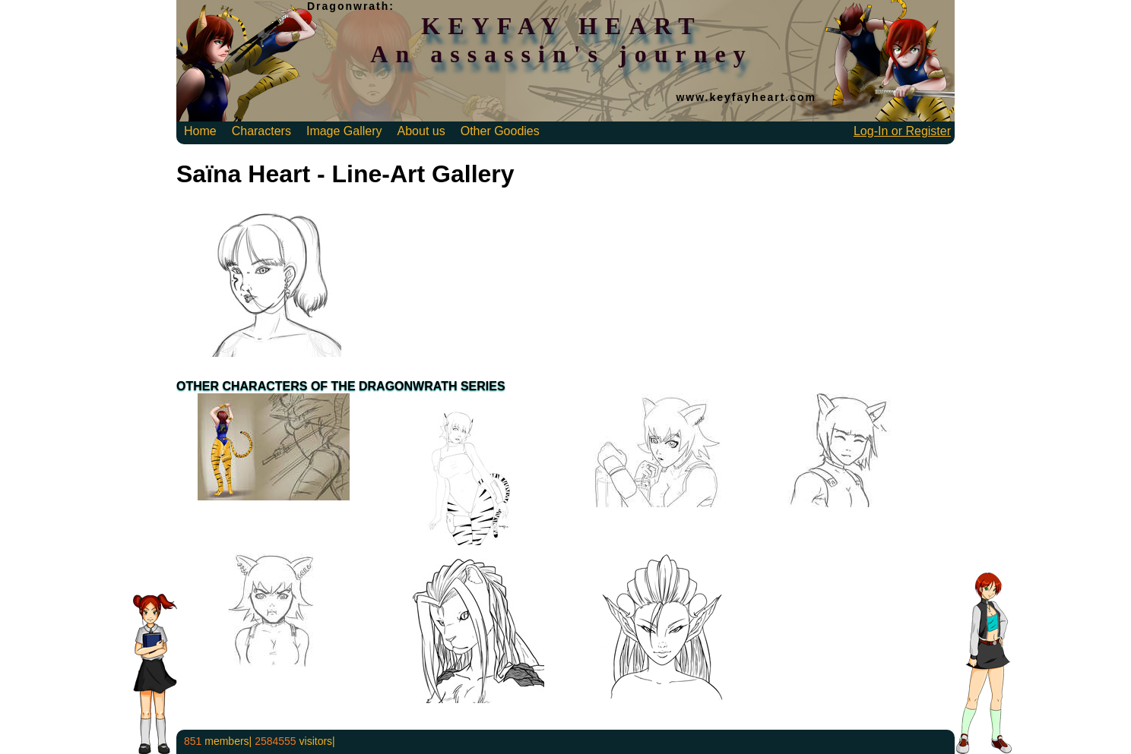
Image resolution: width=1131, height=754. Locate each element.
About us (421, 131)
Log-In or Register (902, 131)
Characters (261, 131)
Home (200, 131)
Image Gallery (344, 131)
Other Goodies (500, 131)
